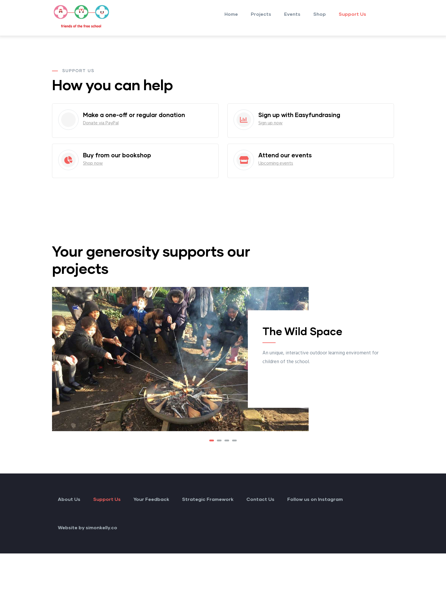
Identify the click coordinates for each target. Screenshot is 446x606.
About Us (69, 499)
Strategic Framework (208, 499)
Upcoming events (275, 163)
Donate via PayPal (101, 123)
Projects (261, 14)
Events (292, 14)
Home (231, 14)
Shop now (93, 163)
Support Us (352, 14)
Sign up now (270, 123)
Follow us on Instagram (315, 499)
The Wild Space (302, 331)
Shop (319, 14)
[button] (211, 440)
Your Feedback (151, 499)
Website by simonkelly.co (87, 527)
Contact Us (260, 499)
